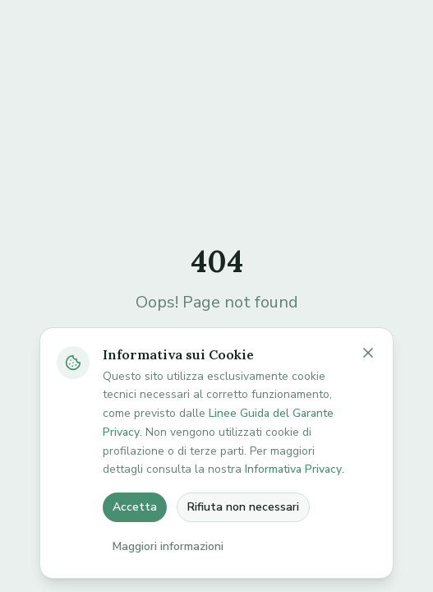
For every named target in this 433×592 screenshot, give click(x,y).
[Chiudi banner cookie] (368, 353)
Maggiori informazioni (168, 546)
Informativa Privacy (293, 469)
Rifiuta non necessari (243, 507)
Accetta (135, 507)
